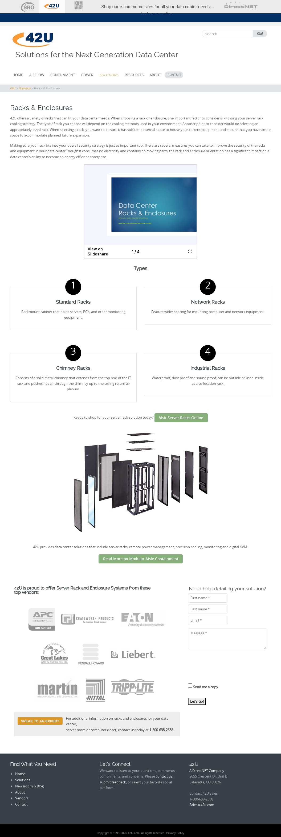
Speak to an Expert (40, 721)
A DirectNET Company (206, 770)
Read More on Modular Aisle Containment (140, 558)
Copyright (103, 833)
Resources (134, 75)
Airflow (36, 75)
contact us (164, 776)
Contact (174, 75)
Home (18, 75)
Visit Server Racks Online (181, 417)
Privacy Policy (175, 833)
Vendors (21, 798)
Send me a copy (203, 686)
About (155, 75)
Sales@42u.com (201, 804)
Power (87, 75)
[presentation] (228, 668)
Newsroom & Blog (29, 786)
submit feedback (113, 782)
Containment (62, 75)
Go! (260, 33)
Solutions (108, 75)
